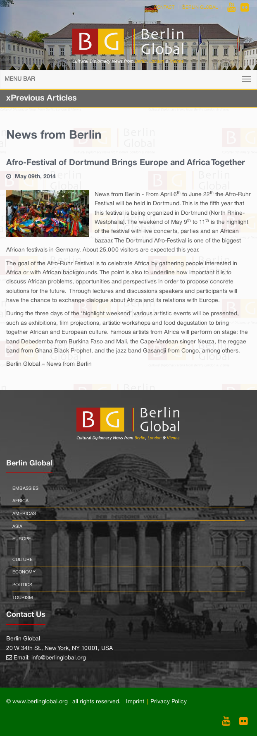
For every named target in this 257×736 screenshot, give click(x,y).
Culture (22, 560)
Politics (22, 585)
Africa (20, 501)
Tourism (22, 598)
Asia (17, 527)
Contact (164, 7)
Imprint (135, 702)
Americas (24, 514)
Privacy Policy (168, 702)
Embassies (25, 489)
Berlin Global (200, 7)
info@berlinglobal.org (58, 658)
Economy (24, 572)
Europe (21, 539)
